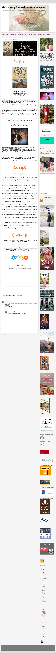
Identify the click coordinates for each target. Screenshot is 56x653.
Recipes (48, 34)
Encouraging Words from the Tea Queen (23, 7)
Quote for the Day (44, 616)
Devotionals (45, 32)
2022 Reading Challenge (46, 197)
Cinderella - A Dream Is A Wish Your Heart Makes (44, 628)
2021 (42, 568)
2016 (42, 636)
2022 (42, 566)
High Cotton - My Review (44, 591)
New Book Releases (32, 34)
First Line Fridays (5, 34)
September (43, 579)
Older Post (35, 335)
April (43, 587)
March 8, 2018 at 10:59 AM (19, 311)
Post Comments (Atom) (9, 337)
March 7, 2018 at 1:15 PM (11, 301)
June (42, 584)
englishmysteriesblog (10, 311)
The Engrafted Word (29, 32)
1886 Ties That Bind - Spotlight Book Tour (44, 621)
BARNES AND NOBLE (26, 120)
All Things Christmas (41, 34)
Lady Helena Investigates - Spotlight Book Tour (44, 613)
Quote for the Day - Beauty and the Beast (44, 606)
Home (3, 32)
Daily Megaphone (38, 32)
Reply (5, 307)
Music (26, 34)
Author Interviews (9, 32)
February (43, 631)
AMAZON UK (17, 120)
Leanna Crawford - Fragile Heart (44, 596)
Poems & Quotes (12, 34)
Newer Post (4, 335)
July (42, 583)
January (43, 633)
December (43, 573)
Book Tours (22, 32)
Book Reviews (16, 32)
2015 (42, 637)
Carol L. (6, 301)
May (42, 586)
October (43, 578)
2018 (42, 572)
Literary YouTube (20, 34)
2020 (42, 569)
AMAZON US (11, 120)
